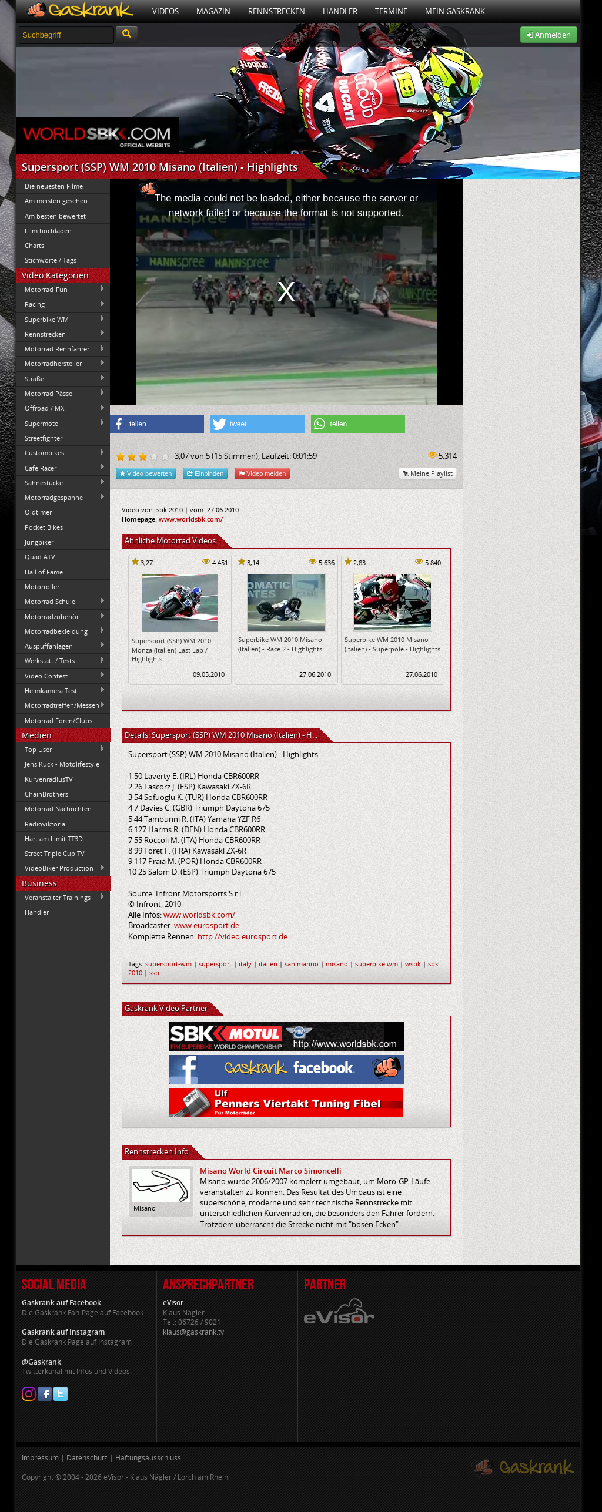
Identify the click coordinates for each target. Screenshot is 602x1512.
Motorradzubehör (60, 616)
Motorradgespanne (60, 497)
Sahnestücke (60, 482)
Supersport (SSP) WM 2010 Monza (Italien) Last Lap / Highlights (171, 649)
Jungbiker (39, 541)
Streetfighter (43, 438)
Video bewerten (146, 473)
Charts (34, 245)
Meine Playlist (428, 473)
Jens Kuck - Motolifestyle (62, 764)
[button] (157, 424)
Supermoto (60, 423)
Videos (165, 11)
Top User (60, 749)
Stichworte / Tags (50, 260)
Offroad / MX (60, 408)
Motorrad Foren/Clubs (58, 720)
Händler (340, 11)
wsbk (413, 963)
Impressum (40, 1458)
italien (268, 963)
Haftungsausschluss (148, 1458)
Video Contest (60, 675)
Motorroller (42, 586)
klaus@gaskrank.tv (193, 1332)
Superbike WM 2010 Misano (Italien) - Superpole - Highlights (392, 644)
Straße (60, 378)
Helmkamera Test (60, 690)
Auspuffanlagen (60, 645)
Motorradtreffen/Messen (60, 705)
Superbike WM (60, 319)
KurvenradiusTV (49, 779)
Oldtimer (38, 512)
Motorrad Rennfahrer (60, 349)
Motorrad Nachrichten (58, 808)
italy (245, 963)
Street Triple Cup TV (55, 853)
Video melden (262, 473)
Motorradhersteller (60, 363)
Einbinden (205, 473)
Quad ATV (40, 556)
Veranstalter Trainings (60, 897)
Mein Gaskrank (455, 11)
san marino (302, 963)
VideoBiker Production (60, 868)
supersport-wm (168, 963)
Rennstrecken (276, 11)
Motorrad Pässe (60, 393)
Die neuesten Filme (54, 186)
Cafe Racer (60, 467)
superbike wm (376, 963)
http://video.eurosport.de (242, 936)
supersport (215, 963)
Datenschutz (87, 1458)
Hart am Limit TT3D (54, 838)
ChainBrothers (46, 793)
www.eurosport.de (206, 925)
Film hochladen (48, 230)
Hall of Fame (44, 571)
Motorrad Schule (60, 601)
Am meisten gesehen (56, 200)
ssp (154, 972)
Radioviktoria (45, 823)
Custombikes (60, 453)
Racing (60, 304)
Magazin (213, 11)
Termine (391, 11)
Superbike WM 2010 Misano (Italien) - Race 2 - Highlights (280, 644)
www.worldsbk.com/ (191, 519)
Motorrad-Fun (60, 289)
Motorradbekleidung (60, 631)
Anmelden (549, 34)
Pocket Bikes (44, 527)
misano (337, 963)
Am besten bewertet (55, 215)
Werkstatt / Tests (60, 661)
